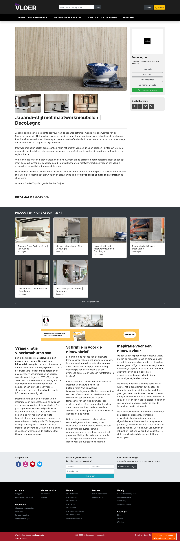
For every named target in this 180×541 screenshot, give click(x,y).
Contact (44, 497)
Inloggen (18, 494)
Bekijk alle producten (90, 302)
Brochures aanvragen (147, 90)
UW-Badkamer (72, 494)
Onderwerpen (36, 17)
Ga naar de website (147, 85)
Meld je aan (90, 476)
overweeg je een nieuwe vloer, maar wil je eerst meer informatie (35, 361)
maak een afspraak (107, 174)
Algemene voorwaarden (24, 508)
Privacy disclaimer (22, 515)
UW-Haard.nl (71, 497)
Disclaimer (19, 511)
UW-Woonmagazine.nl (75, 511)
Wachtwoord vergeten (24, 497)
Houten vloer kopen (99, 494)
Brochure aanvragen (127, 466)
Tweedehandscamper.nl (126, 494)
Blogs (119, 515)
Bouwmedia (39, 535)
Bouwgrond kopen (124, 504)
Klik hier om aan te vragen (164, 536)
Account (148, 7)
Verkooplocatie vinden (102, 17)
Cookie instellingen (22, 518)
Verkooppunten (147, 79)
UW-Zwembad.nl (73, 515)
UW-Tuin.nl (70, 504)
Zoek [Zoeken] (97, 7)
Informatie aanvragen (67, 17)
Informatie (147, 69)
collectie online (86, 174)
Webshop (128, 17)
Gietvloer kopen (98, 497)
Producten (147, 74)
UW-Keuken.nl (71, 501)
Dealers (120, 518)
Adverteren (45, 494)
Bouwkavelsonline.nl (74, 518)
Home (21, 17)
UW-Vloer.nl (71, 508)
